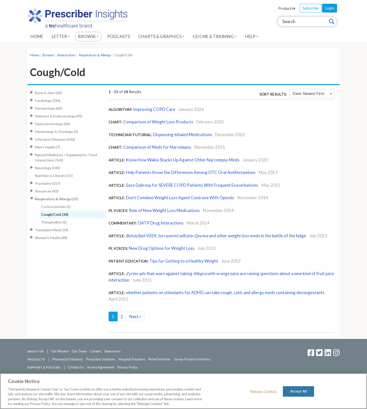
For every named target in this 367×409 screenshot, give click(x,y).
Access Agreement (100, 367)
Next (135, 316)
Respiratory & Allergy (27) (56, 199)
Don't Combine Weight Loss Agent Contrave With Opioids (180, 197)
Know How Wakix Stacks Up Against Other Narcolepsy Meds (182, 159)
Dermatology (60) (48, 108)
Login (329, 8)
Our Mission (60, 351)
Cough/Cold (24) (54, 214)
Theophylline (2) (53, 222)
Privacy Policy (127, 367)
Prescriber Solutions (100, 359)
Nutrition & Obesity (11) (54, 175)
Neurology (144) (47, 168)
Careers (95, 351)
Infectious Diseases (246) (55, 139)
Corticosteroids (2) (56, 206)
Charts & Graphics (161, 36)
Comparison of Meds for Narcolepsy (157, 147)
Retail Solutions (159, 359)
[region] (183, 391)
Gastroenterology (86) (52, 124)
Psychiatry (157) (47, 183)
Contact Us (76, 367)
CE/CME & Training (215, 36)
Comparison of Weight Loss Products (158, 121)
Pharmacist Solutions (67, 359)
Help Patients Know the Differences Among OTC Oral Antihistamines (191, 172)
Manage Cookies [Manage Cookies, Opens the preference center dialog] (263, 391)
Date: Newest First (312, 93)
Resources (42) (46, 191)
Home (36, 36)
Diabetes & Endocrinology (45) (58, 116)
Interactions (66, 55)
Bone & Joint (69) (48, 93)
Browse (88, 36)
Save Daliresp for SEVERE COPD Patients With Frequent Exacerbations (192, 185)
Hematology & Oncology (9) (56, 131)
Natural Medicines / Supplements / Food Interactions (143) (66, 157)
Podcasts (118, 36)
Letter (61, 36)
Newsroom (113, 351)
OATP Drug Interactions (161, 223)
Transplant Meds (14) (51, 230)
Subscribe (311, 8)
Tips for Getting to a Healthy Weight (183, 261)
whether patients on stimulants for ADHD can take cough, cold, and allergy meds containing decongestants (225, 292)
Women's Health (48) (51, 238)
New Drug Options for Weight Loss (162, 248)
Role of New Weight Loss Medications (164, 210)
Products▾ (286, 8)
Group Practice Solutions (192, 359)
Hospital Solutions (132, 359)
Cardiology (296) (47, 100)
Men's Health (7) (47, 147)
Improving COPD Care (154, 109)
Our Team (79, 351)
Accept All (298, 391)
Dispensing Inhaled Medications (182, 134)
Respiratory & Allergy (95, 55)
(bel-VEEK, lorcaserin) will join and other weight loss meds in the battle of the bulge (216, 235)
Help (251, 36)
